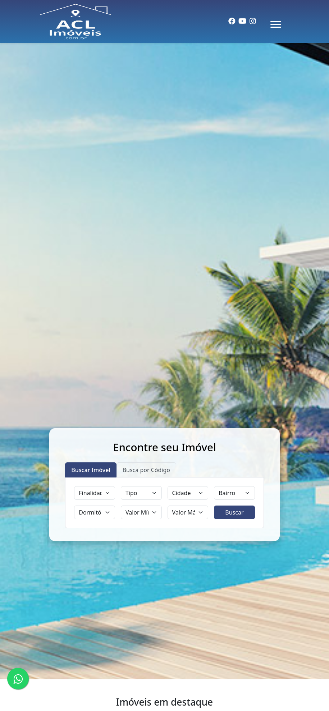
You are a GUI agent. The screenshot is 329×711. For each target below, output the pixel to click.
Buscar (234, 512)
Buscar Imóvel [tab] (90, 470)
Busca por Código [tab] (146, 470)
